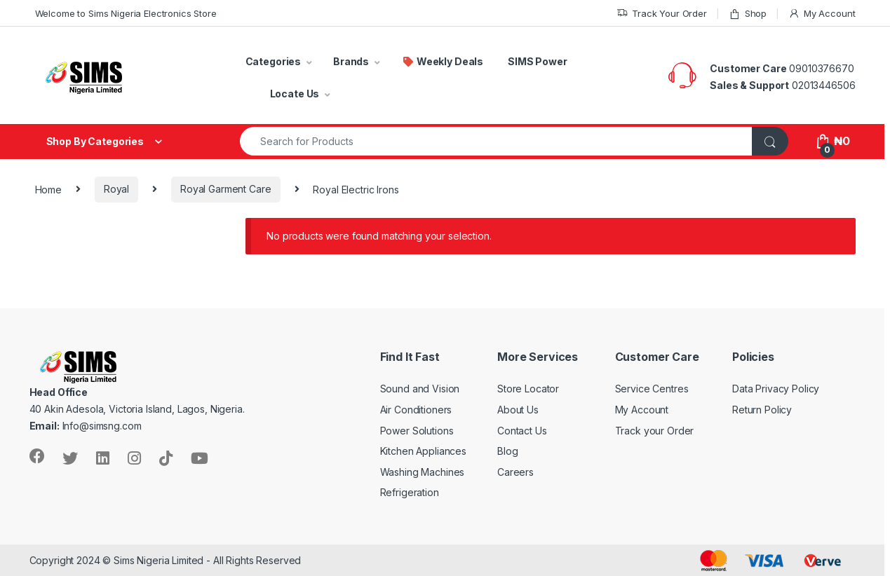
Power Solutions (417, 431)
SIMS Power (537, 61)
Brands (351, 61)
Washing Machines (422, 472)
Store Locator (528, 389)
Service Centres (652, 389)
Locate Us (295, 94)
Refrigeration (409, 492)
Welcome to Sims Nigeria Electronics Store (126, 13)
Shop (748, 14)
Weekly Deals (442, 61)
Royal (116, 189)
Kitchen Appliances (423, 451)
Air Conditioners (416, 410)
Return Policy (762, 410)
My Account (821, 14)
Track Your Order (661, 14)
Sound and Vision (420, 389)
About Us (518, 410)
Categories (273, 61)
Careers (515, 472)
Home (48, 189)
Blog (507, 451)
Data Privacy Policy (775, 389)
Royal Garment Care (225, 189)
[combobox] (496, 141)
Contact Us (522, 431)
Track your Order (654, 431)
